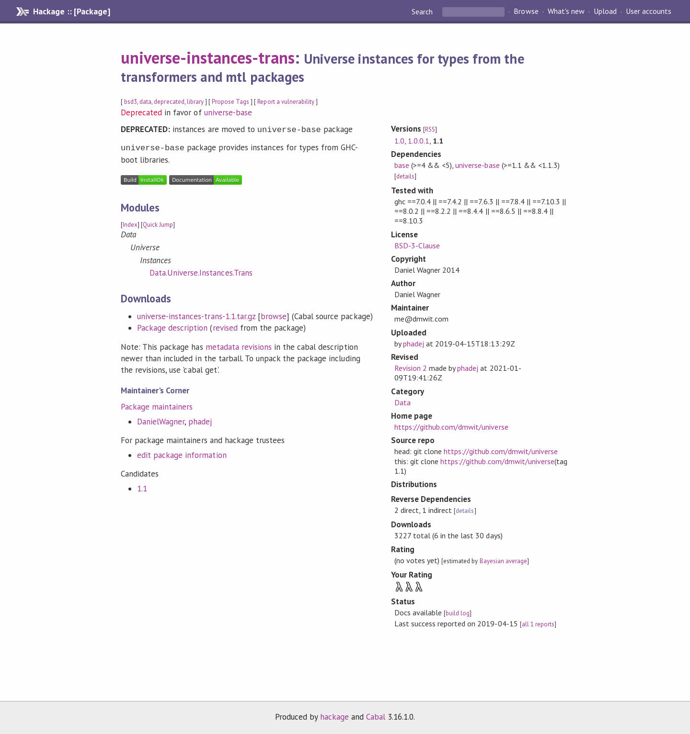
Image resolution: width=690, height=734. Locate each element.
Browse (526, 11)
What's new (566, 11)
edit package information (182, 453)
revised (225, 326)
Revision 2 (410, 368)
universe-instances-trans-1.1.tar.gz (196, 314)
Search (423, 11)
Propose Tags (230, 102)
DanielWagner (160, 419)
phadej (200, 419)
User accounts (648, 11)
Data (402, 402)
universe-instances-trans (208, 57)
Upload (605, 11)
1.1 (142, 486)
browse (274, 314)
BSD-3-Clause (417, 245)
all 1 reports (538, 624)
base (401, 165)
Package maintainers (157, 405)
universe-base (228, 112)
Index (130, 223)
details (405, 176)
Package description (172, 326)
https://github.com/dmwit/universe (451, 427)
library (195, 102)
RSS (430, 129)
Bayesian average (503, 561)
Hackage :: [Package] (71, 11)
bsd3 (130, 102)
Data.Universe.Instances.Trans (201, 271)
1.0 (399, 140)
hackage (334, 717)
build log (458, 613)
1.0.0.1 (418, 140)
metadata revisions (239, 345)
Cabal (375, 717)
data (145, 102)
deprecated (169, 102)
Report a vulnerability (285, 102)
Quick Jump (158, 223)
